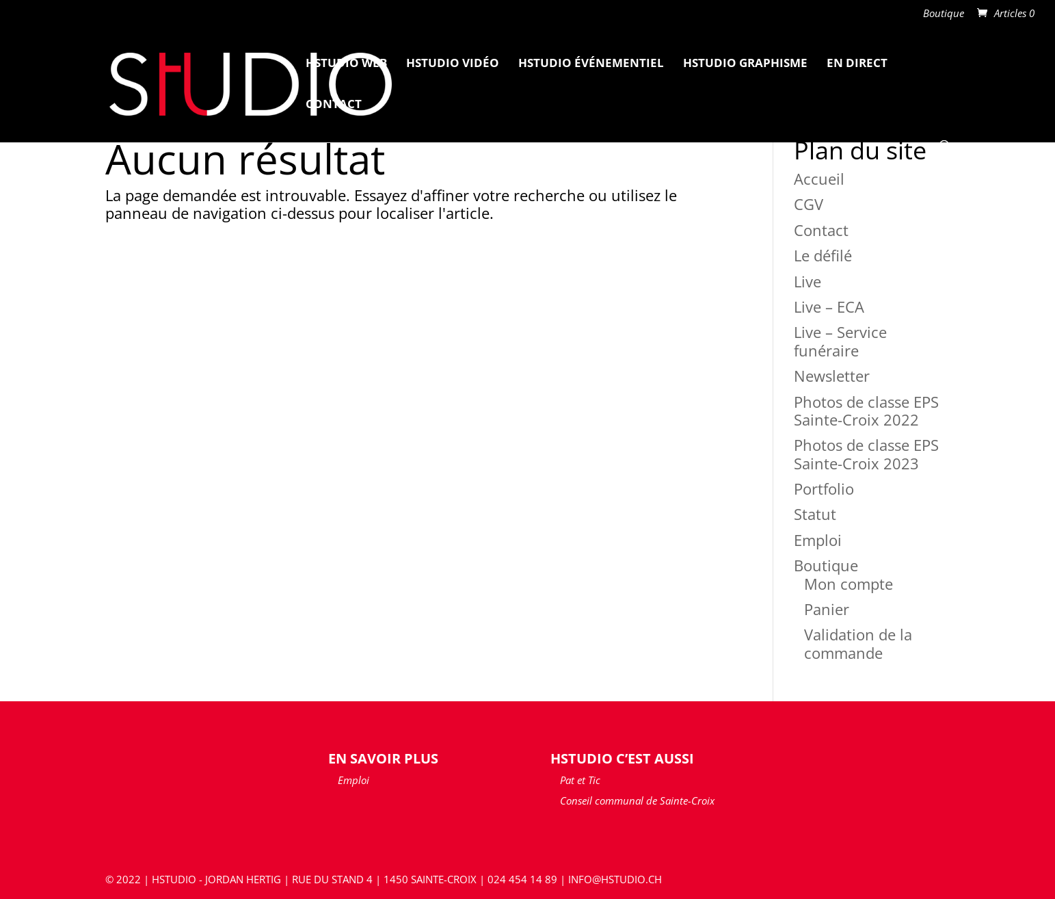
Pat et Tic (580, 780)
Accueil (819, 178)
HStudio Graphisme (745, 64)
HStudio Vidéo (452, 64)
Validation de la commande (858, 643)
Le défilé (823, 255)
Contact (334, 105)
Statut (815, 514)
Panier (826, 609)
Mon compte (848, 583)
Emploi (818, 540)
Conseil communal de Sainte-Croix (637, 800)
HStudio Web (346, 64)
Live (807, 281)
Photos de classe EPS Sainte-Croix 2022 (866, 410)
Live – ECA (829, 306)
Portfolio (824, 488)
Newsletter (832, 375)
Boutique (943, 14)
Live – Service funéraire (840, 341)
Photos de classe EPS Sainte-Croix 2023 (866, 453)
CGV (808, 204)
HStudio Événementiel (591, 64)
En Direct (857, 64)
